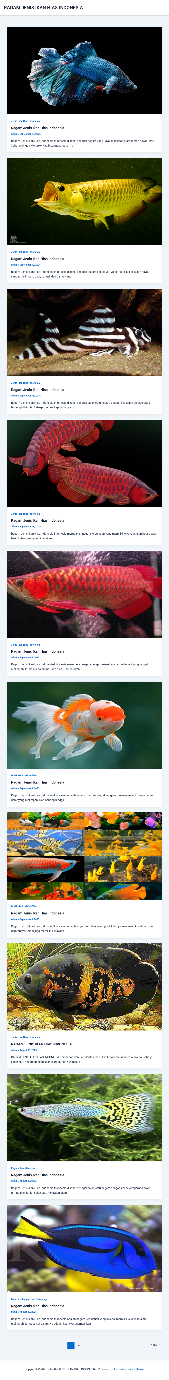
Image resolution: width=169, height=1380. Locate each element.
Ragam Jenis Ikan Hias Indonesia (37, 128)
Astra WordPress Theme (129, 1369)
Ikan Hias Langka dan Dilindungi (29, 1299)
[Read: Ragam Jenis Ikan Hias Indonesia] (84, 70)
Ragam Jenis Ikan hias (23, 1168)
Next (155, 1345)
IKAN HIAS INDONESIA (24, 775)
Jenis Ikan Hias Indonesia (25, 121)
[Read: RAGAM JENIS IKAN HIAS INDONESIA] (84, 986)
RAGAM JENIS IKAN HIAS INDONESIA (43, 7)
